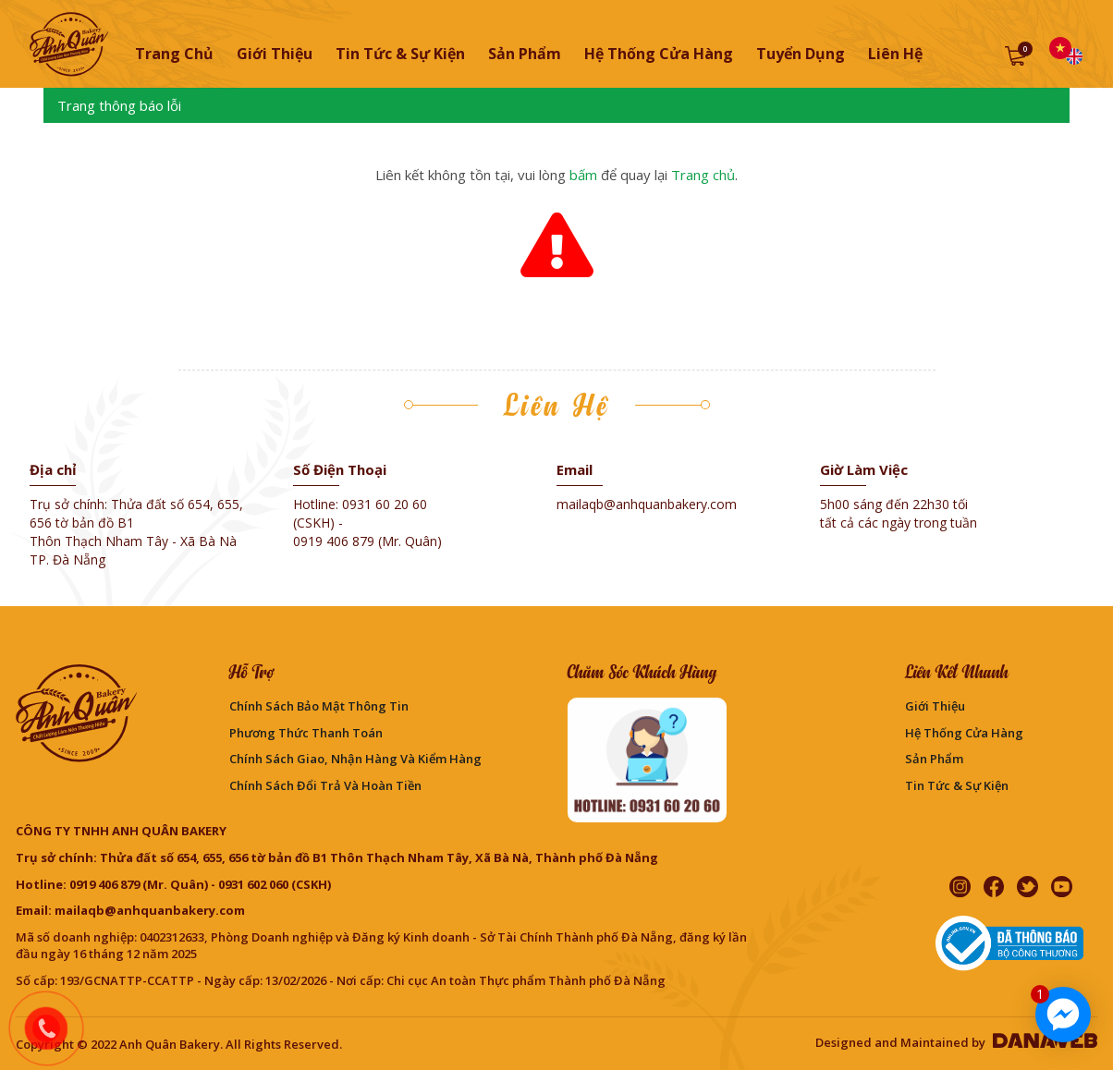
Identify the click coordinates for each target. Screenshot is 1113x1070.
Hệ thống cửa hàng (964, 732)
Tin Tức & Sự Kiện (957, 785)
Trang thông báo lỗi (119, 105)
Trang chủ (174, 53)
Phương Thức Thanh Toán (306, 732)
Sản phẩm (934, 758)
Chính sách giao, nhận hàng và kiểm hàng (355, 758)
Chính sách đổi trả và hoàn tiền (325, 785)
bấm (583, 174)
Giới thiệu (935, 706)
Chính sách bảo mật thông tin (319, 706)
